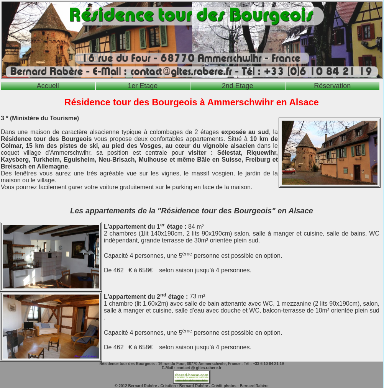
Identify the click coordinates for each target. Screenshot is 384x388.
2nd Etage (237, 86)
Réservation (332, 86)
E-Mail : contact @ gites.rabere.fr (192, 368)
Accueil (48, 86)
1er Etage (143, 86)
